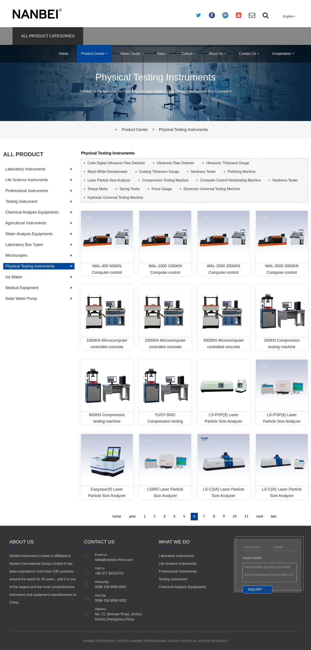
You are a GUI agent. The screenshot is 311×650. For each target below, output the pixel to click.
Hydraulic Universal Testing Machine (115, 197)
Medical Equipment (21, 288)
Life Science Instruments (26, 180)
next (259, 516)
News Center (132, 53)
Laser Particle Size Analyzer (108, 180)
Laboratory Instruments (25, 169)
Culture (188, 53)
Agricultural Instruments (25, 223)
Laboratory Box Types (24, 244)
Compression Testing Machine (165, 180)
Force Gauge (162, 189)
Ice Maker (13, 277)
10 (235, 516)
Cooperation (283, 53)
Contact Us (249, 53)
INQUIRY (255, 589)
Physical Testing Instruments (183, 129)
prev (132, 516)
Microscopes (16, 255)
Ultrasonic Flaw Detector (175, 163)
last (273, 516)
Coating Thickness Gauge (159, 171)
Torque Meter (97, 189)
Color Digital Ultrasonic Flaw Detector (116, 163)
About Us (217, 53)
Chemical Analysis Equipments (32, 212)
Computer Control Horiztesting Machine (230, 180)
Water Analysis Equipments (28, 234)
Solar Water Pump (21, 298)
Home (63, 53)
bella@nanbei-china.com (114, 560)
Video (162, 53)
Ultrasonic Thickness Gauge (227, 163)
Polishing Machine (241, 171)
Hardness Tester (203, 171)
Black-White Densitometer (107, 171)
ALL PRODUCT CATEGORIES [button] (48, 36)
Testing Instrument (21, 201)
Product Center (94, 53)
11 (247, 516)
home (117, 516)
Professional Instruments (26, 191)
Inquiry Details (252, 558)
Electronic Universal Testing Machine (212, 189)
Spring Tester (130, 189)
